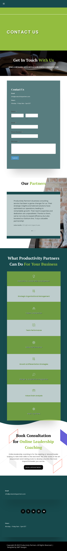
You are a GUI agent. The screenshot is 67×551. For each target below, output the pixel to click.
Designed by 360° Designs (17, 547)
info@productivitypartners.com (15, 494)
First (13, 118)
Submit (15, 157)
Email (14, 123)
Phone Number (17, 132)
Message (15, 141)
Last (27, 118)
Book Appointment (33, 467)
